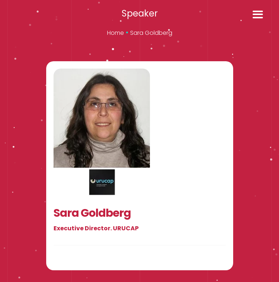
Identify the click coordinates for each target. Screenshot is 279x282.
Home (115, 33)
